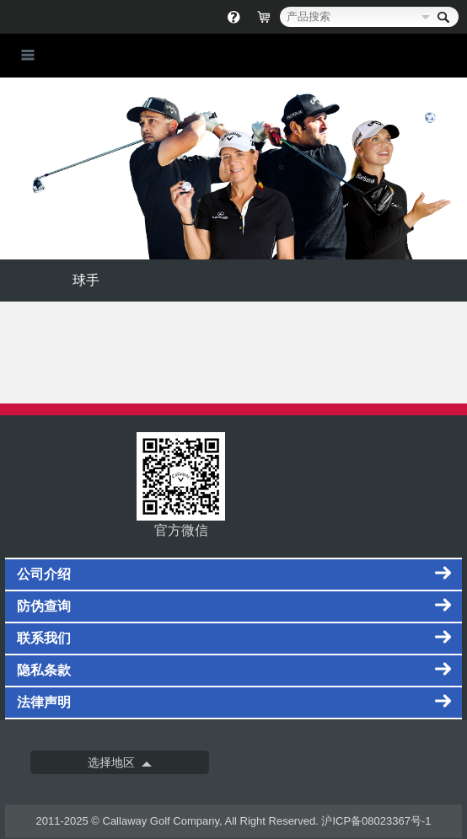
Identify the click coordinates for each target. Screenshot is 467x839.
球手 (85, 280)
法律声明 (44, 702)
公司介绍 (44, 574)
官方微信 (181, 484)
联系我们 (44, 638)
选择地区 (111, 762)
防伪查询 (44, 606)
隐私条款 (44, 670)
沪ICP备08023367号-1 (376, 821)
